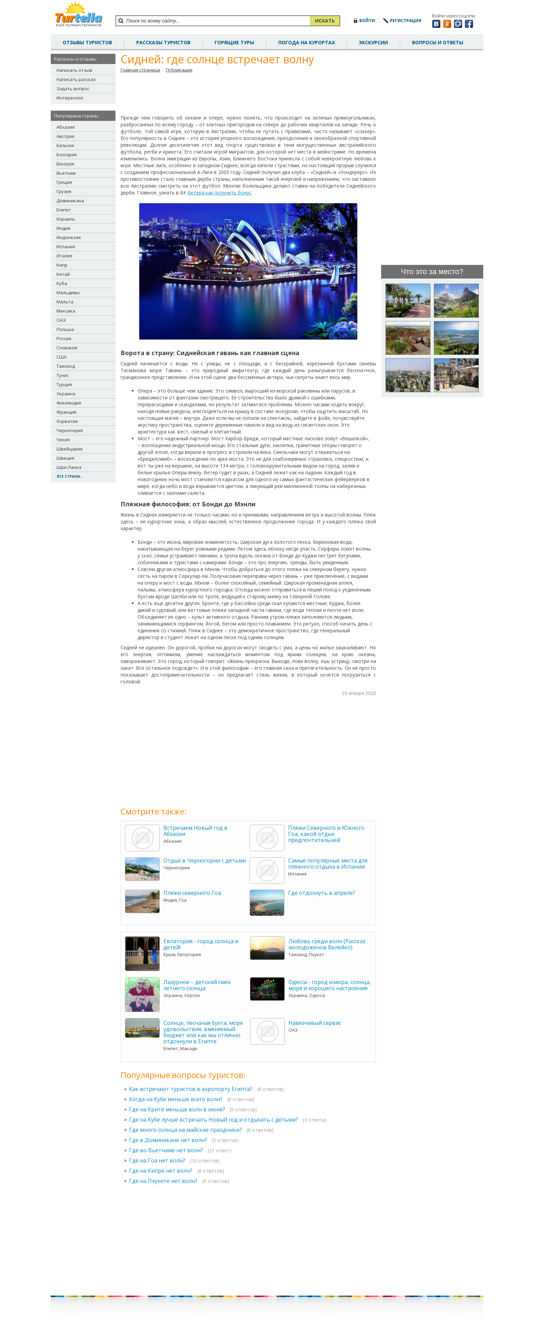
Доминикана (70, 200)
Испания (66, 246)
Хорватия (67, 421)
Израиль (66, 219)
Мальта (65, 302)
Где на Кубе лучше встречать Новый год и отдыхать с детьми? (213, 1119)
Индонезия (69, 237)
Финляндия (69, 403)
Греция (64, 182)
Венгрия (65, 164)
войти (367, 20)
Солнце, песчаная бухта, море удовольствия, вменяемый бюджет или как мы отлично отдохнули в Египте (203, 1032)
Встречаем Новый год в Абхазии (195, 831)
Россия (64, 338)
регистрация (405, 20)
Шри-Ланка (69, 467)
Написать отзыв (74, 70)
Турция (64, 384)
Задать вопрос (73, 88)
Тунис (63, 375)
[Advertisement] (248, 93)
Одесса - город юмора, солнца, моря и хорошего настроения (329, 985)
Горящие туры (234, 42)
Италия (64, 256)
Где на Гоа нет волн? (157, 1160)
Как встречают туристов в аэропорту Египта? (190, 1089)
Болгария (67, 155)
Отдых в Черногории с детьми (204, 860)
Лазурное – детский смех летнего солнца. (197, 985)
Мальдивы (68, 292)
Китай (63, 274)
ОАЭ (61, 320)
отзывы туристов (87, 42)
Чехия (63, 440)
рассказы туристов (163, 42)
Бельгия (65, 145)
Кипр (62, 265)
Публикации (179, 70)
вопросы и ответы (437, 42)
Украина (66, 394)
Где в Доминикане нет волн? (168, 1140)
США (61, 357)
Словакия (67, 348)
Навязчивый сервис (314, 1023)
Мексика (66, 311)
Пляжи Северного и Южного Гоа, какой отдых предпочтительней (326, 834)
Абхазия (66, 127)
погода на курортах (306, 42)
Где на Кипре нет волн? (160, 1170)
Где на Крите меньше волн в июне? (177, 1109)
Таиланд (66, 366)
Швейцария (69, 449)
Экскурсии (373, 42)
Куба (62, 283)
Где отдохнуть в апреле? (321, 893)
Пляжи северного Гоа (192, 893)
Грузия (64, 191)
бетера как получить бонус (219, 192)
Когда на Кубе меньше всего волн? (175, 1099)
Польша (65, 329)
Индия (63, 228)
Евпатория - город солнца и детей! (200, 944)
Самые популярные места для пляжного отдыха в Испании (327, 863)
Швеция (65, 458)
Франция (66, 412)
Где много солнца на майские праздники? (185, 1130)
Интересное (70, 98)
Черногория (70, 430)
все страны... (70, 476)
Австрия (65, 136)
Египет (64, 210)
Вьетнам (66, 173)
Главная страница (140, 70)
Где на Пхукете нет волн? (163, 1181)
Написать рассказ (76, 79)
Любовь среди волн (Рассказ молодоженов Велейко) (326, 944)
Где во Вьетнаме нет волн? (166, 1150)
